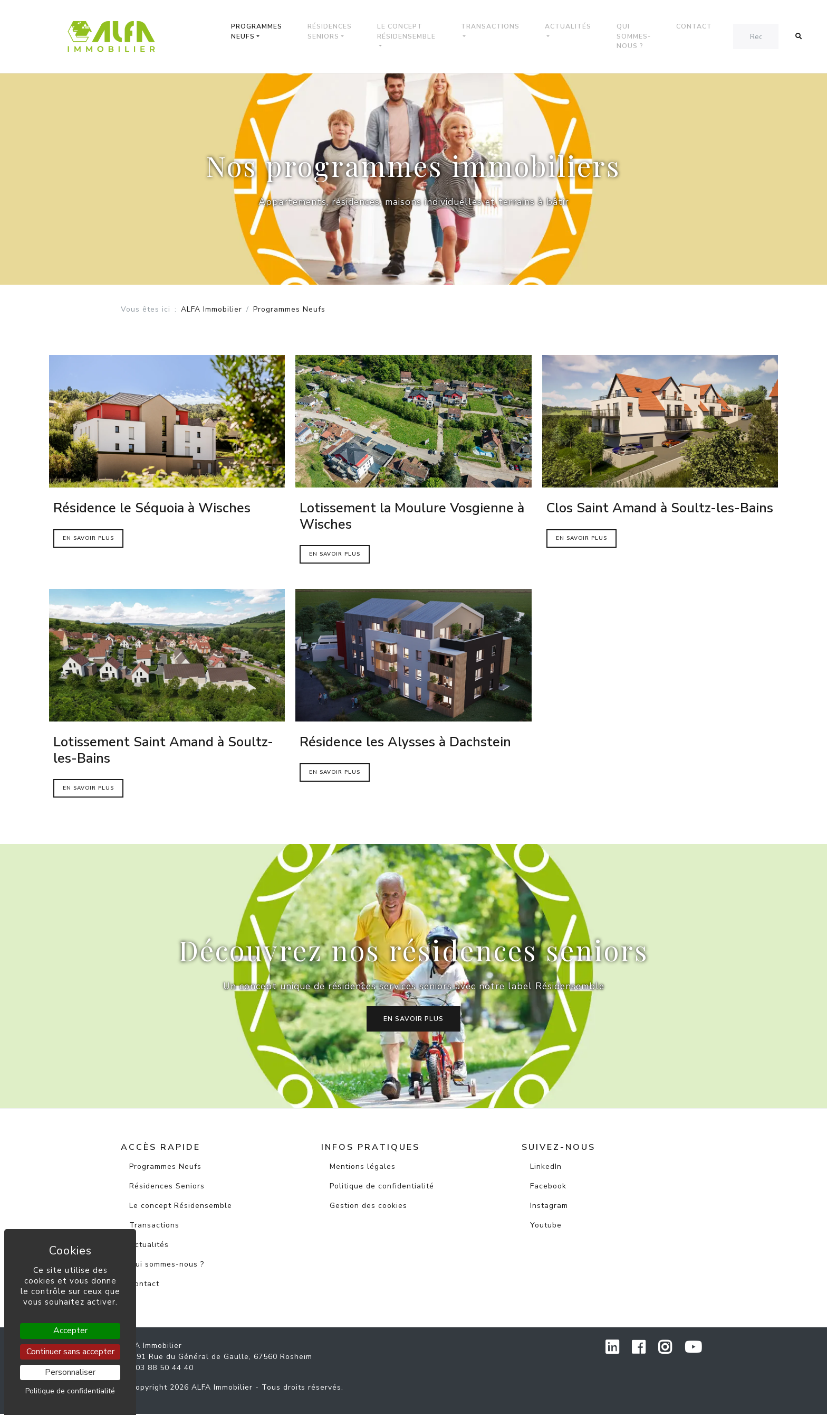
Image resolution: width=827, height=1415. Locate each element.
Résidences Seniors (335, 32)
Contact (699, 27)
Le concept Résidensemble (411, 32)
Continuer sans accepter (70, 1351)
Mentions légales (363, 1168)
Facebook (548, 1187)
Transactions (495, 27)
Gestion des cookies (368, 1207)
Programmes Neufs (261, 32)
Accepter (70, 1330)
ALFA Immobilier (211, 310)
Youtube (546, 1226)
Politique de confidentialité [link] (70, 1391)
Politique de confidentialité (382, 1187)
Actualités (573, 27)
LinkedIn (546, 1168)
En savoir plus (413, 1020)
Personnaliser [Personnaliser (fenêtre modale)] (70, 1372)
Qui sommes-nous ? (639, 37)
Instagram (549, 1207)
